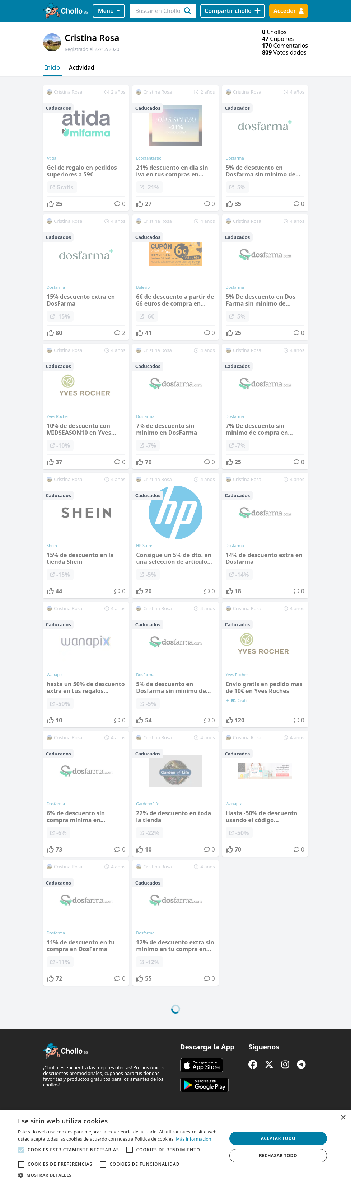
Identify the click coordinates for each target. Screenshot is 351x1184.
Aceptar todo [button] (278, 1138)
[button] (119, 1175)
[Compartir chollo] (232, 11)
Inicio (52, 67)
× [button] (343, 1118)
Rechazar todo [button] (278, 1155)
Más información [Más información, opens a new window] (193, 1139)
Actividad (81, 67)
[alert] (175, 1147)
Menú (109, 11)
